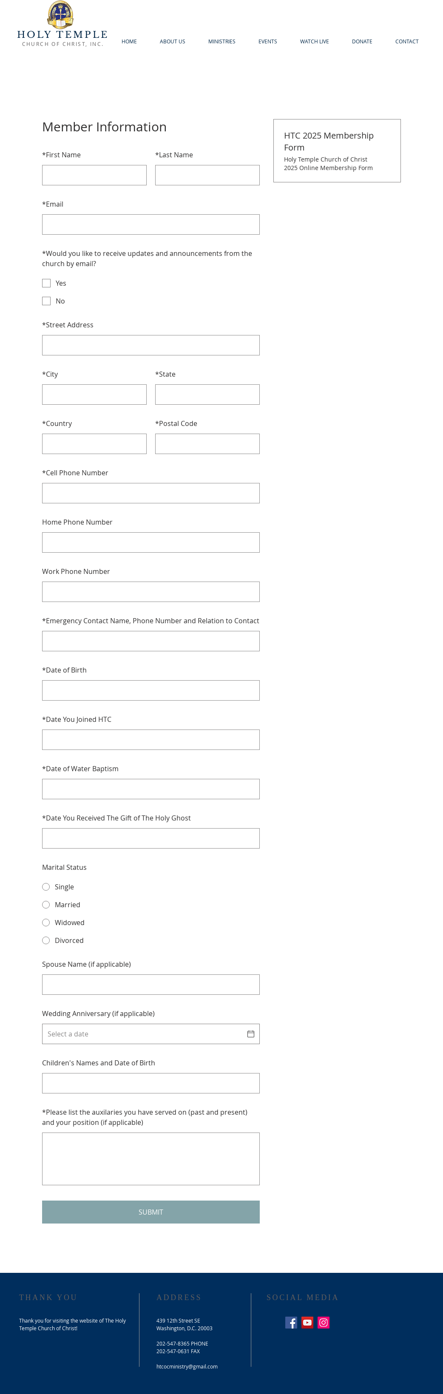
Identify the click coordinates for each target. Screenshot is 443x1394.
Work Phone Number (76, 571)
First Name (61, 154)
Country (57, 423)
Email (52, 204)
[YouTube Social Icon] (307, 1323)
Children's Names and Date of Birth (98, 1063)
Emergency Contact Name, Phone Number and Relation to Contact (150, 620)
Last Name (174, 154)
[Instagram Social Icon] (323, 1323)
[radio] (151, 887)
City (50, 374)
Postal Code (176, 423)
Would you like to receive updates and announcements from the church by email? (147, 258)
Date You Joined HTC (76, 719)
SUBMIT (151, 1212)
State (165, 374)
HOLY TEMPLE (63, 34)
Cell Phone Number (75, 472)
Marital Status (64, 867)
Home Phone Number (77, 522)
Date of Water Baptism (80, 768)
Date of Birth (64, 670)
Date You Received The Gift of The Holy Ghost (116, 818)
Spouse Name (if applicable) (86, 964)
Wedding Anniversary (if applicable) (98, 1013)
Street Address (68, 324)
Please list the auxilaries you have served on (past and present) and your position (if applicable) (144, 1117)
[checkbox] (151, 283)
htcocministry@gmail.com (187, 1366)
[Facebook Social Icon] (291, 1323)
